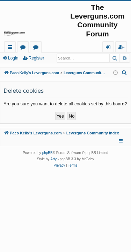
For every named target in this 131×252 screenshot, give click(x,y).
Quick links (11, 48)
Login (13, 58)
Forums (24, 48)
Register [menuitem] (122, 48)
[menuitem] (124, 73)
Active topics (37, 48)
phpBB (47, 153)
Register (36, 58)
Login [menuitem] (109, 48)
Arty (53, 159)
